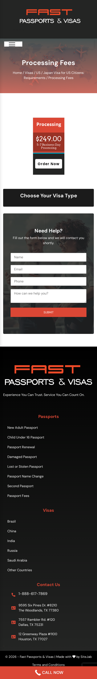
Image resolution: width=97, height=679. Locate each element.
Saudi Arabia (17, 560)
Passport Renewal (21, 447)
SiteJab (86, 656)
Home (17, 73)
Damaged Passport (22, 456)
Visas (29, 73)
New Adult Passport (22, 427)
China (11, 531)
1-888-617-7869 (33, 593)
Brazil (11, 521)
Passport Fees (18, 495)
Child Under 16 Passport (25, 437)
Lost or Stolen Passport (25, 466)
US (38, 73)
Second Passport (20, 486)
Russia (12, 550)
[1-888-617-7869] (13, 594)
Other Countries (19, 570)
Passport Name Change (25, 476)
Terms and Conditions (48, 664)
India (11, 540)
